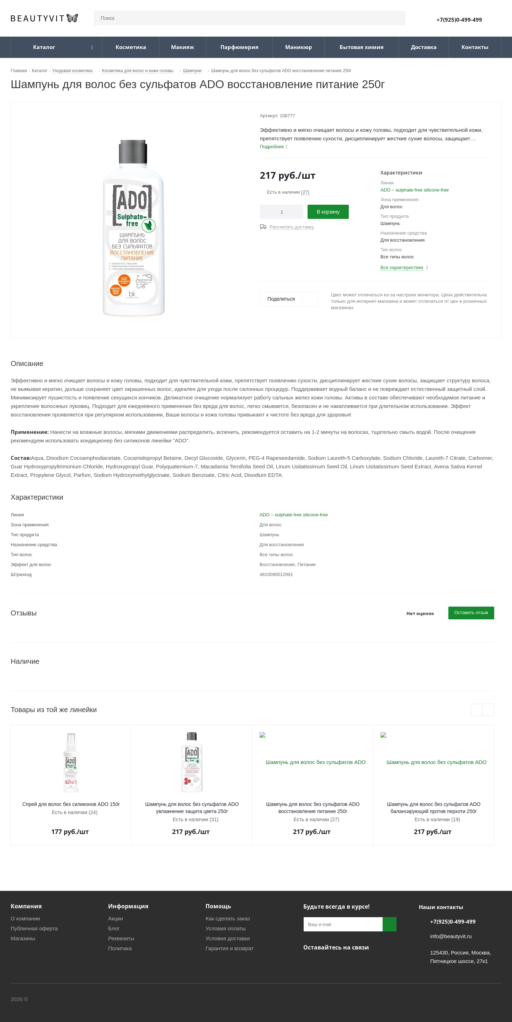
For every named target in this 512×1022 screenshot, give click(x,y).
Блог (113, 928)
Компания (26, 906)
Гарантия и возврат (230, 948)
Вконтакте (310, 964)
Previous (477, 710)
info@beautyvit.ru (451, 936)
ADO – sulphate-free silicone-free (414, 190)
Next (488, 710)
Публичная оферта (34, 928)
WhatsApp (346, 964)
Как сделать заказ (228, 918)
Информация (128, 906)
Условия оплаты (226, 928)
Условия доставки (228, 938)
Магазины (23, 938)
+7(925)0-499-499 (459, 19)
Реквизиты (121, 938)
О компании (25, 918)
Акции (115, 918)
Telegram (328, 964)
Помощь (218, 906)
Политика (120, 948)
